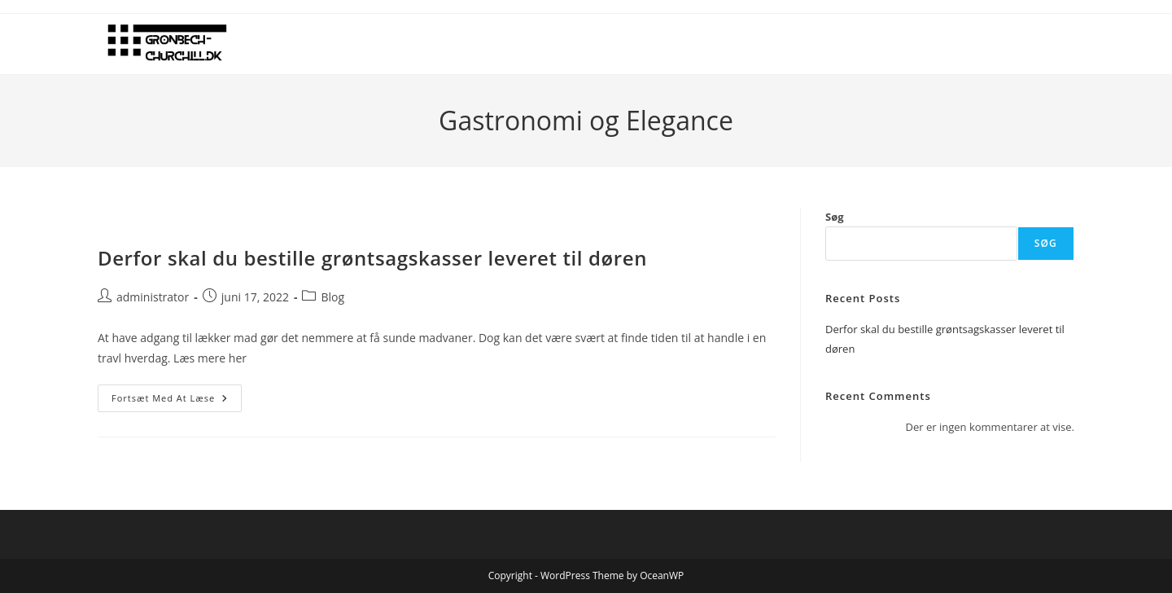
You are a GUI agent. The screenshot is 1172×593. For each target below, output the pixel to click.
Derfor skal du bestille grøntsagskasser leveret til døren (372, 257)
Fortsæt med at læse (177, 401)
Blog (332, 297)
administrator (152, 297)
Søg (834, 216)
